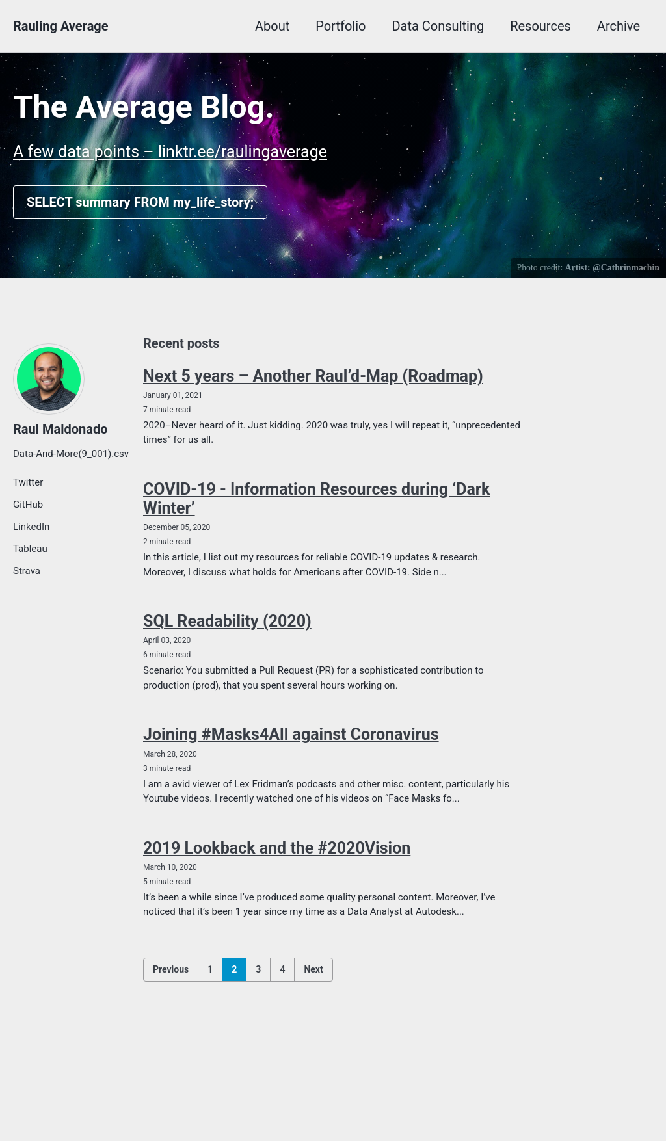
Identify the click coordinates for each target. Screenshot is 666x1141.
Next (313, 969)
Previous (171, 969)
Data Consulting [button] (438, 26)
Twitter (28, 482)
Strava (26, 571)
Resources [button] (540, 26)
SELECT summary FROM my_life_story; (140, 202)
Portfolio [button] (340, 26)
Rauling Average (61, 26)
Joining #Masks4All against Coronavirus (291, 734)
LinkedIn (31, 526)
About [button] (272, 26)
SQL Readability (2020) (227, 621)
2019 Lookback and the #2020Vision (276, 848)
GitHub (28, 504)
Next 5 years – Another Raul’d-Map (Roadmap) (313, 376)
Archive (618, 26)
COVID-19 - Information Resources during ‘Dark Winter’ (316, 499)
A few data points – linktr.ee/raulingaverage (170, 151)
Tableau (30, 549)
